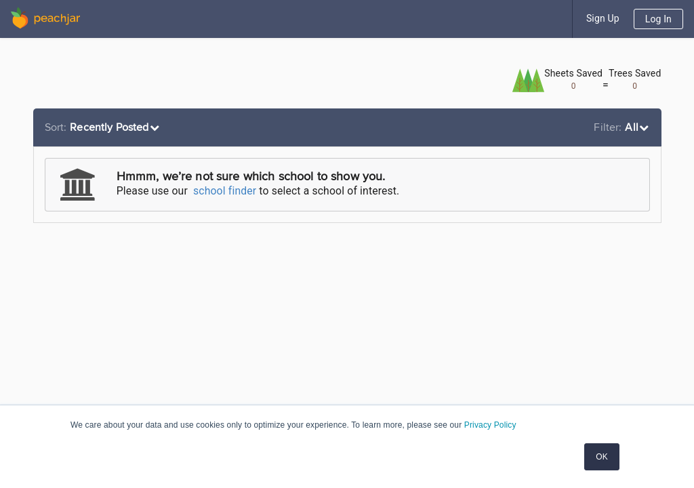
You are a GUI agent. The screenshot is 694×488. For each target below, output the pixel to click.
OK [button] (602, 457)
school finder (224, 190)
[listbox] (104, 127)
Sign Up (602, 18)
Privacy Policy (490, 425)
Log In (658, 19)
